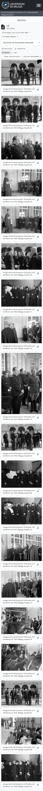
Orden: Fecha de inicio (12, 56)
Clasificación (20, 49)
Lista (14, 53)
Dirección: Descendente (31, 56)
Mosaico (6, 53)
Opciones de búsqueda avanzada (18, 42)
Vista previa (7, 49)
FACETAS (21, 20)
